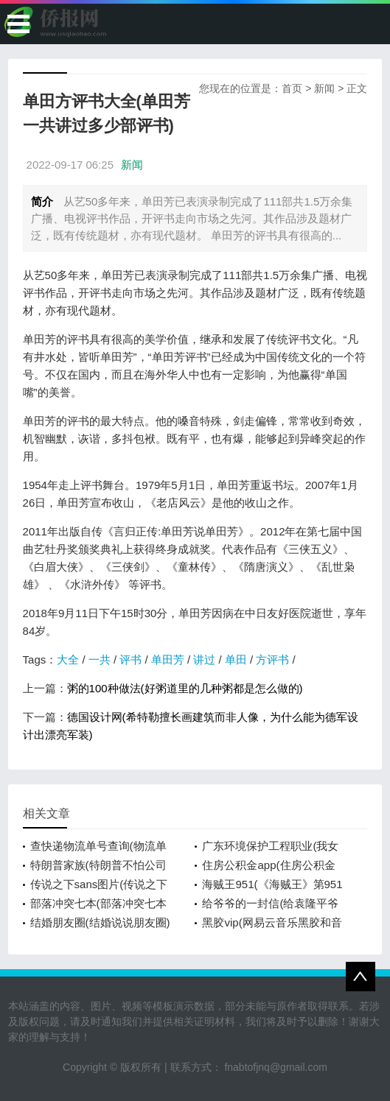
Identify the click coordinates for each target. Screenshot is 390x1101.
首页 (292, 88)
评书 (130, 659)
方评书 (272, 659)
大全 (68, 659)
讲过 (204, 659)
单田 (236, 659)
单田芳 (167, 659)
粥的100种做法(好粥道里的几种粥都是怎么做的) (185, 688)
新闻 (324, 88)
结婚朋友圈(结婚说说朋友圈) (100, 922)
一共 (99, 659)
